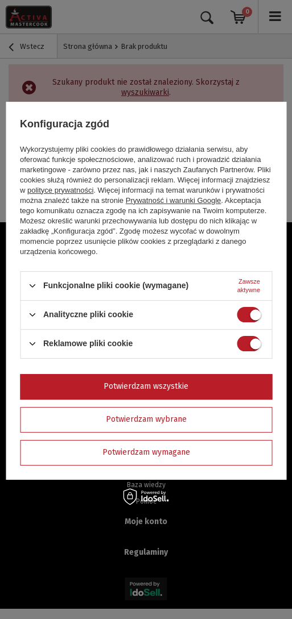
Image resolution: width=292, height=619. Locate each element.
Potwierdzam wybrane (146, 419)
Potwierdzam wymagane (146, 452)
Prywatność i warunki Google (173, 200)
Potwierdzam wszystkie (146, 386)
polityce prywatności (60, 190)
